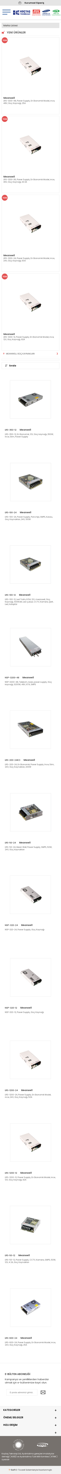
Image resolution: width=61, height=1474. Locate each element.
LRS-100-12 (10, 595)
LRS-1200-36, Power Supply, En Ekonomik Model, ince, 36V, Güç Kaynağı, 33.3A (29, 180)
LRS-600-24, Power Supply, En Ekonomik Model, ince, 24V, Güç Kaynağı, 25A (30, 1343)
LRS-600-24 (11, 1338)
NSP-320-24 (11, 925)
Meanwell (9, 98)
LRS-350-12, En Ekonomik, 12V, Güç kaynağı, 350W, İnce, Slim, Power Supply (29, 435)
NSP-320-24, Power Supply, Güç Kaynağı (24, 929)
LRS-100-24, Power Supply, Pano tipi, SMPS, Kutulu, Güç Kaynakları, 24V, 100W (29, 518)
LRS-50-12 (10, 1255)
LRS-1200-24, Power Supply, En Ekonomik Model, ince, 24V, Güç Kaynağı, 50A (29, 259)
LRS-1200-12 (11, 1173)
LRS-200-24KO (12, 760)
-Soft (12, 1469)
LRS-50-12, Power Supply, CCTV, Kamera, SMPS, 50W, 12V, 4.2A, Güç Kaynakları (30, 1261)
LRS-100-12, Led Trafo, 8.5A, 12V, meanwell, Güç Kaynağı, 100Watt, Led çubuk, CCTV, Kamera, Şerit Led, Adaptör (29, 602)
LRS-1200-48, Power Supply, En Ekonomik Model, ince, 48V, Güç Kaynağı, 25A (29, 102)
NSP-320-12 (11, 1008)
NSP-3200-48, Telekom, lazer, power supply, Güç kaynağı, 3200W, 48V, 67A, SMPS (28, 683)
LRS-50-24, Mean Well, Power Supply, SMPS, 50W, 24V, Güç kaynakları (28, 848)
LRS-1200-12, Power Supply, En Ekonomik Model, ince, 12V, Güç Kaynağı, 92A (28, 338)
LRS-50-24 (10, 843)
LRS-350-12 (10, 430)
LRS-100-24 (11, 512)
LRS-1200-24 (11, 1090)
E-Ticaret (20, 1469)
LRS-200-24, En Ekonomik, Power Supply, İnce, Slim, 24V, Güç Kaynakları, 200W (29, 765)
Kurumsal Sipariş (30, 3)
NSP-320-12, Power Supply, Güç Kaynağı (24, 1012)
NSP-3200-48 (12, 678)
